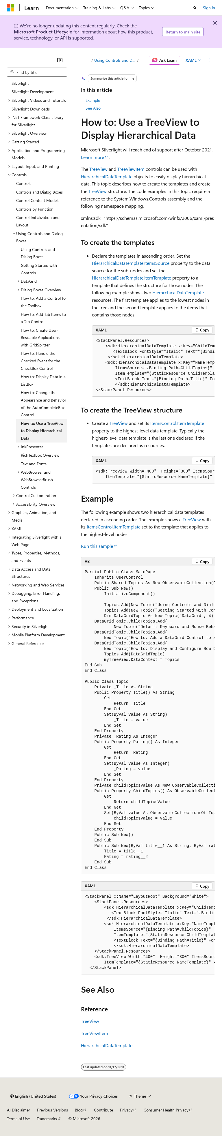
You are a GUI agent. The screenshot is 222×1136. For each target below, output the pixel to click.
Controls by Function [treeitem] (34, 209)
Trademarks (47, 1118)
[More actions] (210, 60)
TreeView (98, 169)
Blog (79, 1110)
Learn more (92, 157)
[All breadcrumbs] (86, 60)
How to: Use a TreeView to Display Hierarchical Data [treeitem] (42, 431)
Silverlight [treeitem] (20, 83)
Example (93, 100)
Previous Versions (52, 1110)
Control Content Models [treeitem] (37, 200)
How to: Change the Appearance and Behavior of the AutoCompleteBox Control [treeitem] (43, 403)
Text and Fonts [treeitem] (34, 463)
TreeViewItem (131, 169)
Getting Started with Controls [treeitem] (39, 269)
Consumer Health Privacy (166, 1110)
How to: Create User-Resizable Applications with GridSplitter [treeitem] (40, 337)
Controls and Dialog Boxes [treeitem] (39, 192)
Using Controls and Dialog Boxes (115, 60)
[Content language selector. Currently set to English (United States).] (33, 1096)
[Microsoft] (10, 8)
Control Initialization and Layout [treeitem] (38, 221)
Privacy (126, 1110)
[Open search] (195, 8)
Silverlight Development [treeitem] (33, 91)
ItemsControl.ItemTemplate (177, 423)
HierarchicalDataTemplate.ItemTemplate (131, 278)
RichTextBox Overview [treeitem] (40, 455)
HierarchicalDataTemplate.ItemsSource (130, 263)
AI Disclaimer (18, 1110)
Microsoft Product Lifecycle (43, 32)
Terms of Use (18, 1118)
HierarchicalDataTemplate (106, 176)
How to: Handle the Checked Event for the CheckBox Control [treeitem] (40, 360)
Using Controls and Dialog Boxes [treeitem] (38, 253)
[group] (153, 366)
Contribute (103, 1110)
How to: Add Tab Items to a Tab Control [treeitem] (43, 318)
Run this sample (97, 546)
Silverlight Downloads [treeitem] (31, 109)
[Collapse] (60, 60)
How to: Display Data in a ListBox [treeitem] (43, 380)
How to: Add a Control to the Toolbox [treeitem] (43, 301)
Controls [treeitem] (23, 183)
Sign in (209, 7)
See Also (93, 108)
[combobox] (37, 72)
